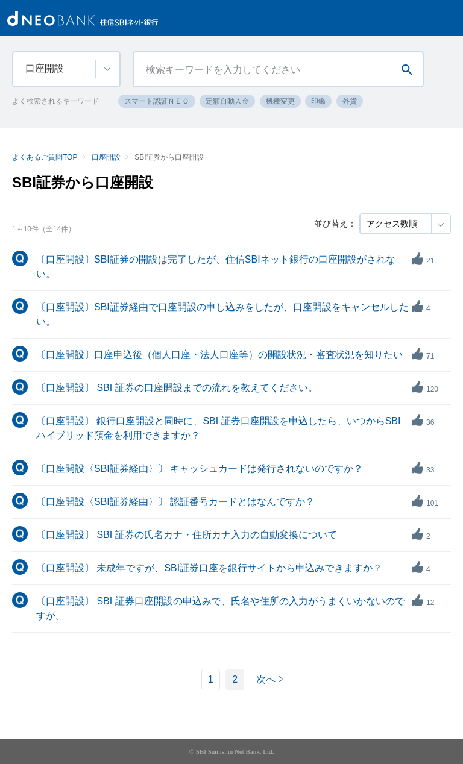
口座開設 (106, 157)
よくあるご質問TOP (44, 157)
